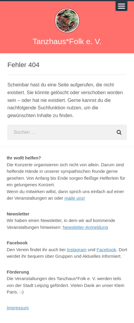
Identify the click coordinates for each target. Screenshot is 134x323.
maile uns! (74, 198)
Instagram (77, 249)
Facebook (106, 249)
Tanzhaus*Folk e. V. (67, 41)
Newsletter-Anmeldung (85, 227)
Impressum (18, 307)
